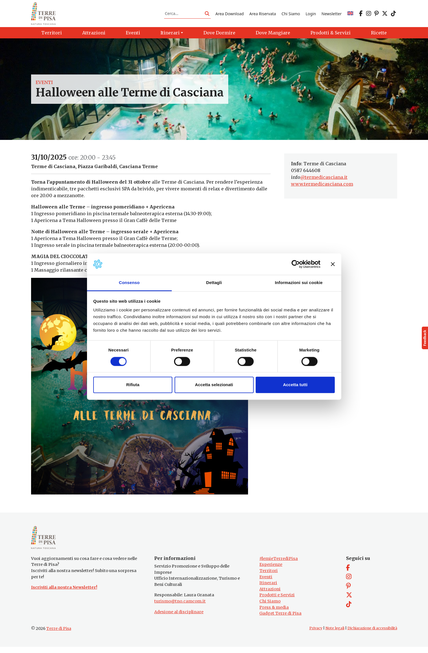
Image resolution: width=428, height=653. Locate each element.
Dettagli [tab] (214, 282)
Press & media (274, 613)
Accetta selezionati (214, 384)
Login (311, 15)
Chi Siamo (291, 15)
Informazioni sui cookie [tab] (299, 282)
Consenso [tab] (129, 282)
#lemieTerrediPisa (278, 564)
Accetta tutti (295, 384)
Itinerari (268, 589)
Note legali (334, 634)
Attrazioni (270, 595)
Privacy (315, 634)
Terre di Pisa (58, 634)
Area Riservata (262, 15)
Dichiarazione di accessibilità (372, 634)
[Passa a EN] (350, 15)
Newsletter (331, 15)
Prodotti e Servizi (277, 601)
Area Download (229, 15)
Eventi (44, 86)
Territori (268, 576)
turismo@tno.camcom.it (180, 607)
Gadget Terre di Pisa (280, 619)
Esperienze (270, 570)
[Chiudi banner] (333, 264)
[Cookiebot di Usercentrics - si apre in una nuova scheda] (295, 264)
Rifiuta (133, 384)
